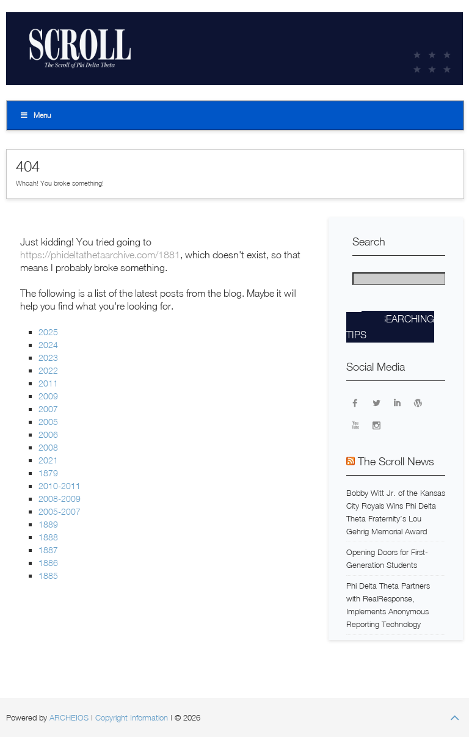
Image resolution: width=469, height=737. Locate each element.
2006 (48, 434)
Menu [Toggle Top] (35, 115)
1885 (48, 575)
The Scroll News (396, 461)
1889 (48, 524)
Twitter (376, 402)
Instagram (376, 424)
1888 (48, 537)
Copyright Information (131, 717)
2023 (48, 357)
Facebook (355, 402)
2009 (48, 396)
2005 (48, 421)
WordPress (418, 402)
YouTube (355, 424)
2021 (48, 460)
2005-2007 (59, 511)
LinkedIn (397, 402)
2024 (48, 344)
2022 (48, 370)
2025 (48, 332)
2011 (48, 383)
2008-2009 (59, 498)
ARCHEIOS (69, 717)
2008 (48, 447)
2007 (48, 409)
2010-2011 (59, 486)
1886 (48, 562)
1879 (48, 473)
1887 (48, 550)
